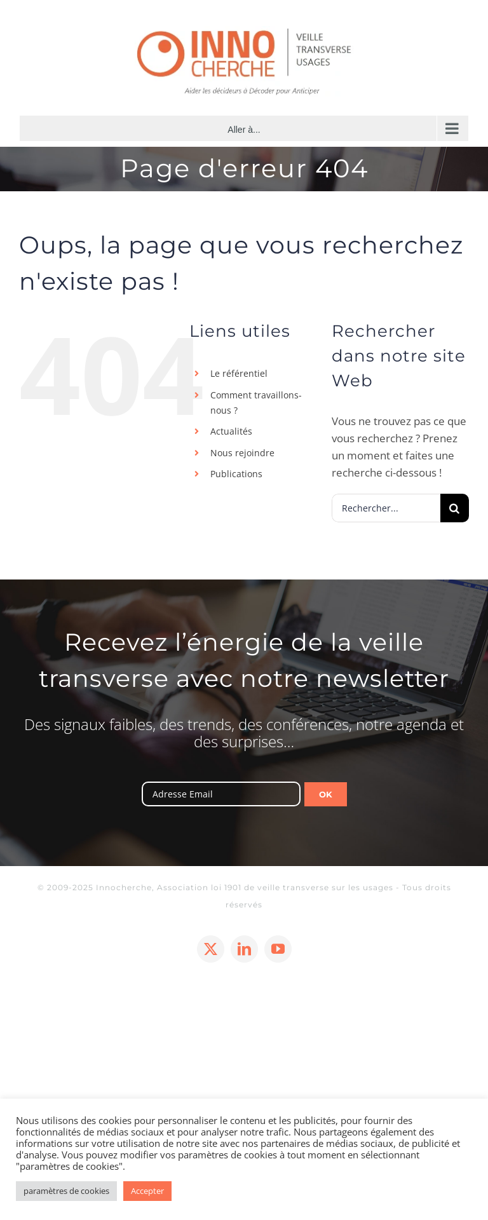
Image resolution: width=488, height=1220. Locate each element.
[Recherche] (454, 508)
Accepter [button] (147, 1190)
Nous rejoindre (242, 453)
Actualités (231, 431)
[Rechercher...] (386, 508)
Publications (236, 474)
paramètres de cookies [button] (66, 1190)
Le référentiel (239, 373)
